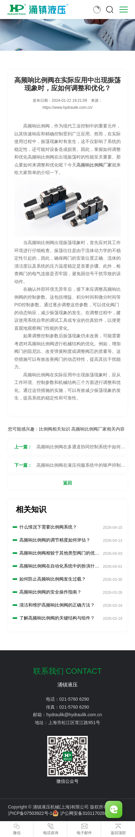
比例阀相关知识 (54, 428)
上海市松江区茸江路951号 (74, 722)
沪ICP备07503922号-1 (30, 813)
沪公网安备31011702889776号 (86, 813)
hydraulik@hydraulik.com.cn (74, 714)
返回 (67, 482)
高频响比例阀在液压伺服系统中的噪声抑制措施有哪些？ (80, 468)
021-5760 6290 (74, 699)
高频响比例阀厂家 (94, 164)
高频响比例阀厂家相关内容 (98, 428)
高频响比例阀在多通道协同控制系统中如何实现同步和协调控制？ (80, 449)
